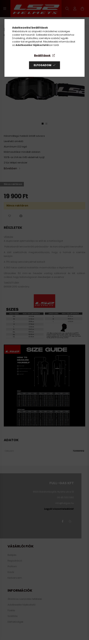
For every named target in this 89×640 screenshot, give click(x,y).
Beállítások (42, 55)
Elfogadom (42, 65)
